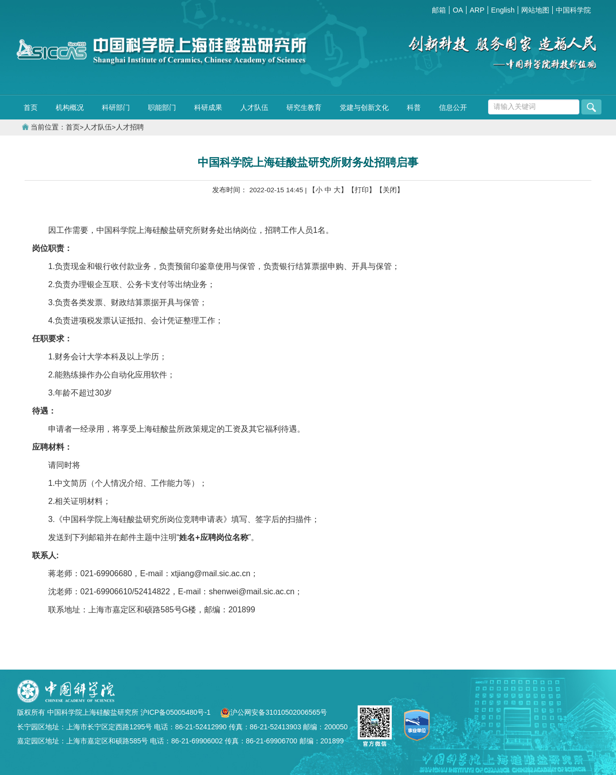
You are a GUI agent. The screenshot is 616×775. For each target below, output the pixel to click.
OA (457, 10)
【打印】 (362, 190)
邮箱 (439, 10)
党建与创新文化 (364, 107)
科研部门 (116, 107)
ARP (477, 10)
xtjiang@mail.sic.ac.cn (211, 573)
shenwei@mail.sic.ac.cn (251, 591)
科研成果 (208, 107)
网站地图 (535, 10)
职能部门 (162, 107)
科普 (414, 107)
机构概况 (70, 107)
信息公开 (453, 107)
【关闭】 (390, 190)
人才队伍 (254, 107)
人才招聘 (130, 127)
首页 (31, 107)
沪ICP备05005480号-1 (176, 712)
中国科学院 (573, 10)
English (503, 10)
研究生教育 (304, 107)
